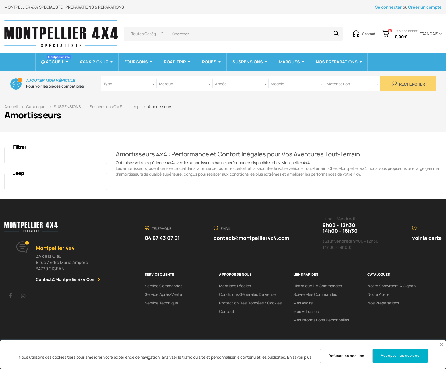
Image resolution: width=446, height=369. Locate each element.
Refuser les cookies (346, 355)
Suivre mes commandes (315, 294)
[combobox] (129, 83)
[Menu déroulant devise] (430, 34)
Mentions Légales (235, 285)
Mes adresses (306, 311)
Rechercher (408, 84)
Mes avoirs (303, 303)
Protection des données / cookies (250, 303)
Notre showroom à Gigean (391, 285)
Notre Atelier (379, 294)
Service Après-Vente (163, 294)
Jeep (18, 173)
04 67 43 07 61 (162, 237)
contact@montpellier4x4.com (66, 279)
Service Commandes (163, 285)
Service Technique (161, 303)
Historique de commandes (317, 285)
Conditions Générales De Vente (247, 294)
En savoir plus (299, 357)
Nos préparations (383, 303)
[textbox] (129, 83)
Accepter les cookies (400, 355)
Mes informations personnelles (321, 320)
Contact (226, 311)
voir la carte (427, 237)
